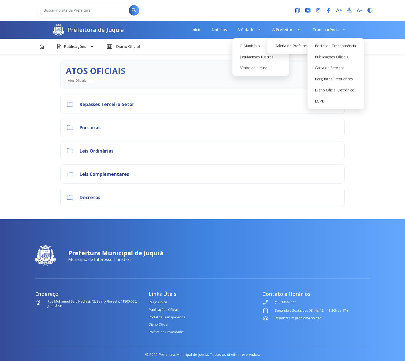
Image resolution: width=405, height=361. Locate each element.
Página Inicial (158, 302)
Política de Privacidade (166, 331)
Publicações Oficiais (164, 309)
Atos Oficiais (77, 80)
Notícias (219, 29)
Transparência (330, 30)
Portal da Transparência (167, 317)
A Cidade (249, 30)
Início (196, 29)
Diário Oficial (158, 324)
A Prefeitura (287, 30)
